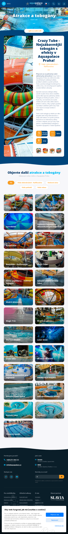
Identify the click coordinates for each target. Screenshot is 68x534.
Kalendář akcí (23, 497)
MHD (38, 465)
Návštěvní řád (39, 502)
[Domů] (34, 3)
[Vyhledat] (54, 4)
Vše (11, 183)
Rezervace (7, 505)
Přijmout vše (55, 515)
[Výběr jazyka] (47, 4)
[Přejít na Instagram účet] (11, 477)
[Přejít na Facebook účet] (6, 477)
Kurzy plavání (23, 502)
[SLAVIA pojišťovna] (57, 498)
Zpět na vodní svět (34, 31)
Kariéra (38, 500)
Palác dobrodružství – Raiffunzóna (30, 183)
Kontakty (37, 497)
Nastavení (54, 520)
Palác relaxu (42, 187)
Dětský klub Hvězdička (26, 500)
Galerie (6, 502)
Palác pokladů (27, 187)
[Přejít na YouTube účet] (17, 477)
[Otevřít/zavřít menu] (6, 4)
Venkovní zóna (53, 183)
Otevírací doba (8, 500)
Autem (38, 460)
